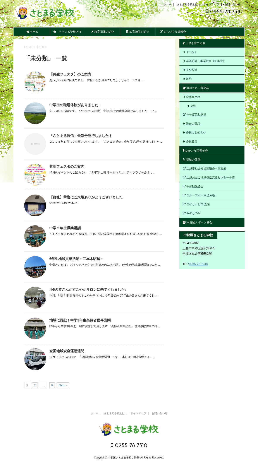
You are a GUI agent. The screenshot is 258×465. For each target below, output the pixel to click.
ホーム (167, 4)
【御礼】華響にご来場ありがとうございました (86, 197)
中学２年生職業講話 (65, 228)
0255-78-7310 (224, 12)
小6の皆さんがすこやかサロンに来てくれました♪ (87, 289)
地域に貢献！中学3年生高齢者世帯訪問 (80, 320)
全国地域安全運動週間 (66, 351)
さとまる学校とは (187, 4)
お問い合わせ (232, 4)
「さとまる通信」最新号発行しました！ (80, 136)
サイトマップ (211, 4)
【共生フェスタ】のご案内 (70, 74)
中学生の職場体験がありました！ (75, 105)
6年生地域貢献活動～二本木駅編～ (76, 259)
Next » (63, 385)
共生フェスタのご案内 (66, 166)
